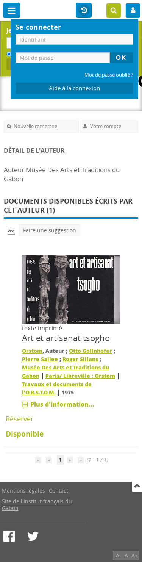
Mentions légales (23, 490)
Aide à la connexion (74, 88)
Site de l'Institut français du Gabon (37, 505)
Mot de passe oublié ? (108, 75)
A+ (134, 555)
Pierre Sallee (40, 359)
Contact (58, 490)
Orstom (32, 350)
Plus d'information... (62, 404)
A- (118, 555)
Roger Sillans (80, 359)
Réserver (19, 418)
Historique (83, 10)
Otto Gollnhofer (90, 350)
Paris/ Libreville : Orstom (80, 375)
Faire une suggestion (49, 230)
